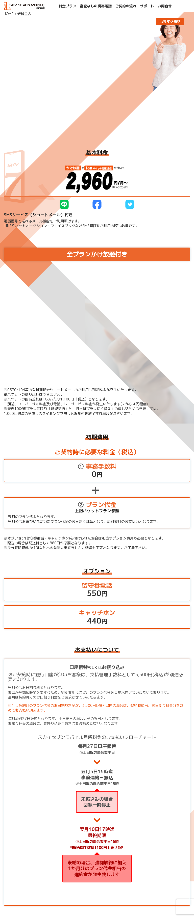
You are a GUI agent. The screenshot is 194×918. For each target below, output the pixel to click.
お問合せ (165, 6)
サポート (147, 6)
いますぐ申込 (170, 21)
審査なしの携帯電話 (96, 6)
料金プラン (67, 6)
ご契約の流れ (125, 6)
